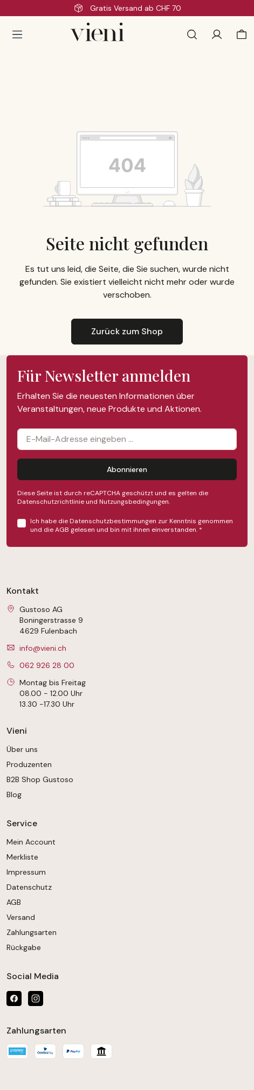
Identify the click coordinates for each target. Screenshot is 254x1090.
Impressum (26, 872)
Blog (14, 794)
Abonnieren (127, 469)
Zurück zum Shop (127, 331)
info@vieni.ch (42, 648)
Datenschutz (29, 887)
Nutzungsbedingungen (134, 501)
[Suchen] (192, 34)
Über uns (22, 749)
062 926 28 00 (46, 665)
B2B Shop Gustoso (39, 779)
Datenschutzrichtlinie (50, 501)
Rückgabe (23, 947)
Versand (20, 917)
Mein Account (31, 842)
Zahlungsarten (31, 932)
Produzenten (29, 764)
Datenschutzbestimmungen (113, 521)
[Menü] (17, 34)
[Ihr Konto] (217, 34)
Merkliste (22, 857)
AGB (62, 529)
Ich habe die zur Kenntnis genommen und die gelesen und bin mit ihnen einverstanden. (131, 525)
